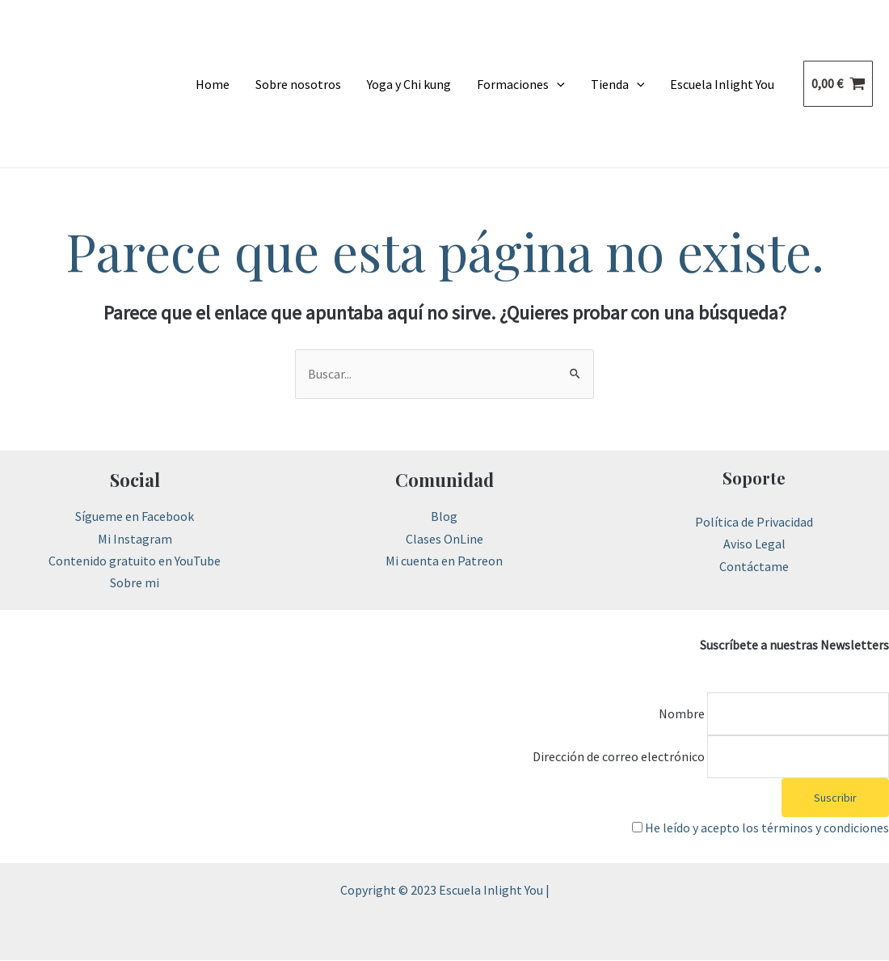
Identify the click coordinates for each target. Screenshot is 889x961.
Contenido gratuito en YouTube (134, 560)
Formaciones (521, 84)
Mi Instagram (135, 539)
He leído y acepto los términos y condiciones (767, 828)
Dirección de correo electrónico (617, 756)
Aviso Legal (754, 544)
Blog (444, 517)
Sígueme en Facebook (134, 517)
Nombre (680, 713)
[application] (557, 84)
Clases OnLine (444, 539)
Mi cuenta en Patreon (444, 560)
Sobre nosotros (298, 84)
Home (213, 84)
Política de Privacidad (754, 522)
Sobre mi (134, 582)
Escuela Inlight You (722, 84)
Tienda (618, 84)
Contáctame (754, 566)
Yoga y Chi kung (409, 84)
